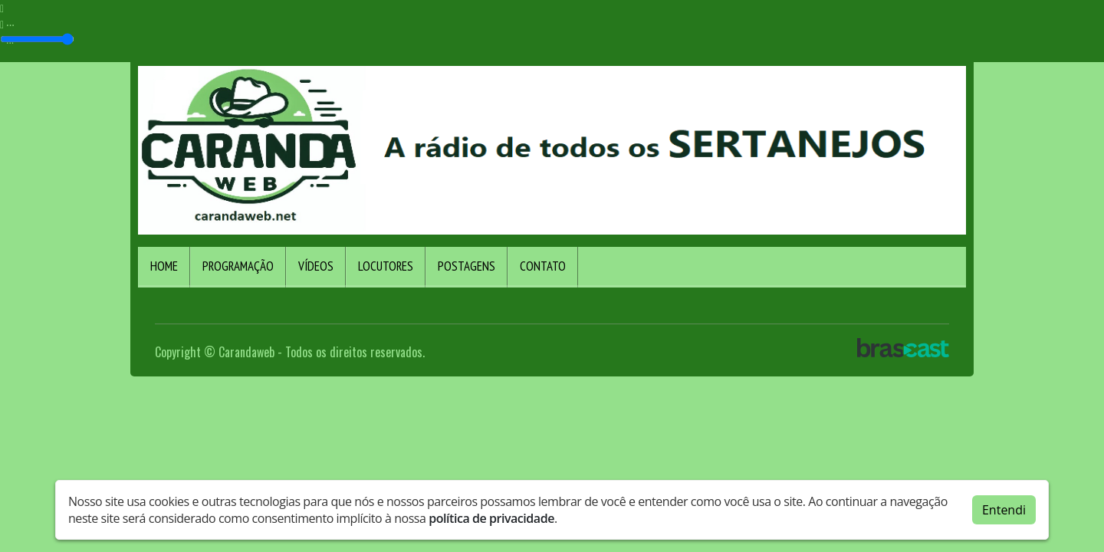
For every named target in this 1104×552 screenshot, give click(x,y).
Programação (238, 266)
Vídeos (316, 266)
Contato (543, 266)
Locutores (385, 266)
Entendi (1004, 509)
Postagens (466, 266)
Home (164, 266)
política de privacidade (491, 518)
